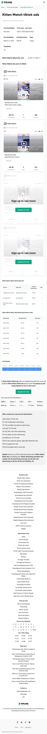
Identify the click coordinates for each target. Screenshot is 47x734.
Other (34, 630)
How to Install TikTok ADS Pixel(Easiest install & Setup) (23, 682)
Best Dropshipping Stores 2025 (23, 565)
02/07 (17, 636)
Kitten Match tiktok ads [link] (26, 7)
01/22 (30, 636)
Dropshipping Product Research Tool (23, 568)
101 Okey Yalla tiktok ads (32, 405)
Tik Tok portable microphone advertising (16, 425)
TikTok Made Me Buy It (23, 579)
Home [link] (3, 7)
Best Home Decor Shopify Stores (23, 596)
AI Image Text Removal (23, 562)
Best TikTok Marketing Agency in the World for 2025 (23, 670)
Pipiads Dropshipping (23, 571)
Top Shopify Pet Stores (23, 584)
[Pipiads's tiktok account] (25, 722)
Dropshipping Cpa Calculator (23, 495)
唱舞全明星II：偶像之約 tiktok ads (5, 402)
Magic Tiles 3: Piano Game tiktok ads (14, 402)
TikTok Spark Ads (23, 542)
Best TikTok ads (23, 612)
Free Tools (23, 523)
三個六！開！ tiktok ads (23, 402)
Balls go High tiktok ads (5, 405)
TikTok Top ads (23, 609)
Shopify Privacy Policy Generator (23, 507)
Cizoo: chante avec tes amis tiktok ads (14, 405)
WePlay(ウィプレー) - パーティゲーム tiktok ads (41, 405)
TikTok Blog (23, 607)
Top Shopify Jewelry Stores (23, 587)
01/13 (23, 638)
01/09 (17, 641)
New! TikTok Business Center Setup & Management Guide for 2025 (23, 655)
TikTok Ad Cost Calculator (23, 498)
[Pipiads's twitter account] (21, 722)
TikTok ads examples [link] (12, 7)
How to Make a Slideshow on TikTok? (23, 678)
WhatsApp (23, 694)
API (23, 697)
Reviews (23, 557)
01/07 (30, 641)
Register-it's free (23, 210)
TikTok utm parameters (23, 481)
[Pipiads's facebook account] (17, 722)
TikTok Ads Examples (23, 604)
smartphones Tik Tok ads (10, 438)
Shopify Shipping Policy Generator (23, 520)
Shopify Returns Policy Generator (23, 517)
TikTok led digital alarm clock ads (13, 447)
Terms (21, 727)
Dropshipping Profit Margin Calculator (23, 504)
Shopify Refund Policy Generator (23, 509)
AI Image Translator (23, 559)
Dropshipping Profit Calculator (23, 501)
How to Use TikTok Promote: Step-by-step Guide (23, 665)
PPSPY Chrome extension (23, 526)
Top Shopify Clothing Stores (23, 590)
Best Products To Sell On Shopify (23, 593)
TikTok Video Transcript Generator (23, 551)
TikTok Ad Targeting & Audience (23, 484)
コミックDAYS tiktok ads (23, 405)
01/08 (23, 641)
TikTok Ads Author (23, 615)
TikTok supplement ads (10, 444)
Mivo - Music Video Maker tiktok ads (32, 402)
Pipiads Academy (23, 618)
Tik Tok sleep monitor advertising (13, 434)
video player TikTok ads (10, 419)
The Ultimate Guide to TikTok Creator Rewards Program (23, 660)
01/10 (30, 638)
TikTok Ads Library (23, 545)
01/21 (17, 638)
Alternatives (23, 554)
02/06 (23, 636)
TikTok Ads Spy (23, 539)
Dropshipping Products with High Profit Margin (23, 575)
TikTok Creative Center (23, 548)
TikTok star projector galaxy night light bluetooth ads (20, 441)
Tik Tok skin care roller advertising (13, 431)
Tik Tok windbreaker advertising (13, 422)
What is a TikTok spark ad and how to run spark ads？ (23, 674)
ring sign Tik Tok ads (9, 428)
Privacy (16, 727)
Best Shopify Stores (23, 582)
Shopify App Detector (23, 489)
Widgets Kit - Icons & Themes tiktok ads (41, 402)
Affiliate (23, 529)
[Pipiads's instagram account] (29, 722)
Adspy (23, 537)
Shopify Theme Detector (23, 486)
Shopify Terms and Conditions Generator (23, 513)
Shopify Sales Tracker (23, 478)
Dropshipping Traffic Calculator (23, 492)
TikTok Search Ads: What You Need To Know (23, 650)
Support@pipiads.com (23, 691)
